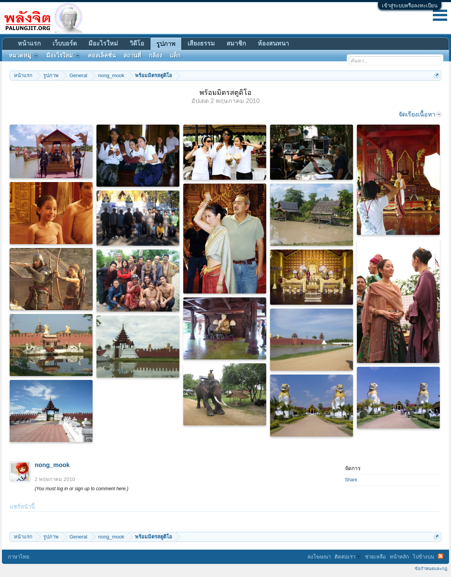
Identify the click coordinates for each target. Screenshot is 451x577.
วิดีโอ (137, 43)
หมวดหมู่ (24, 55)
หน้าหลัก (399, 557)
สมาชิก (236, 43)
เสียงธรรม (201, 43)
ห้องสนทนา (273, 43)
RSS (440, 556)
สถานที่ (132, 55)
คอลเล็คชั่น (102, 55)
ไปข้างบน (423, 557)
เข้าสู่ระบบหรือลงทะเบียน (409, 5)
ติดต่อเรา (347, 557)
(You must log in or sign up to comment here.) (81, 488)
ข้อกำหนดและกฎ (431, 568)
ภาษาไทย (18, 557)
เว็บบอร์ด (64, 43)
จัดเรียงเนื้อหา (420, 114)
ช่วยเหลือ (375, 557)
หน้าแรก (29, 43)
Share (351, 480)
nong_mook (52, 465)
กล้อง (155, 55)
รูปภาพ (166, 43)
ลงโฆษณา (319, 557)
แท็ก (175, 55)
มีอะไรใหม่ (103, 43)
